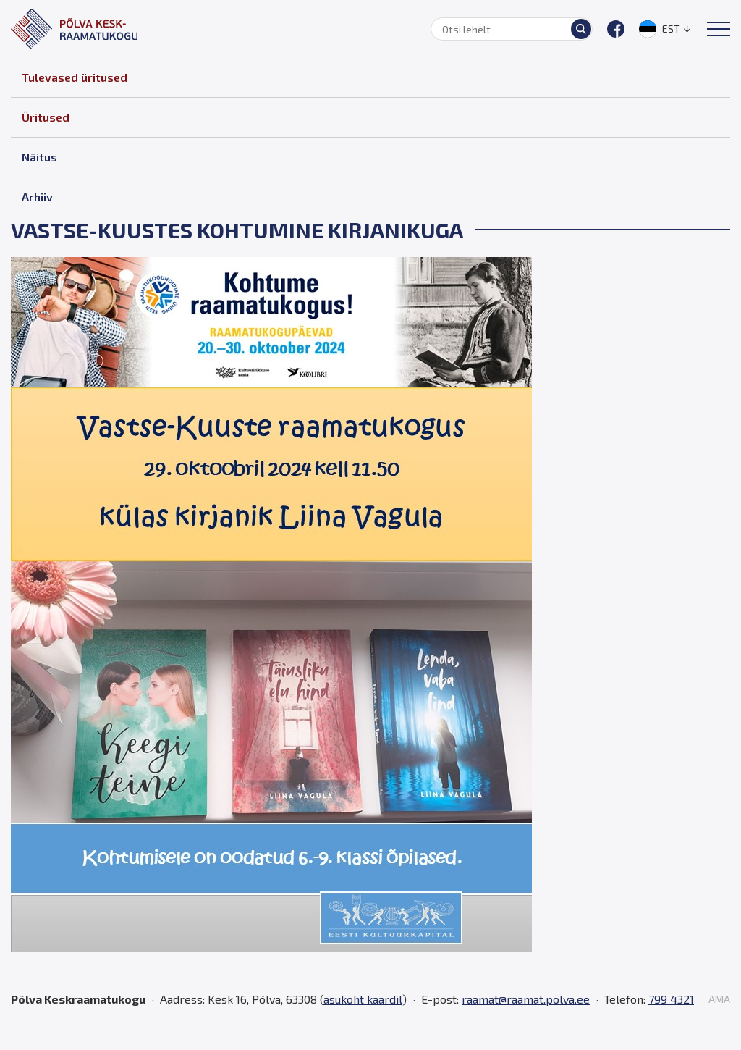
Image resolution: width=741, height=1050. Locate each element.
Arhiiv (37, 196)
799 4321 (671, 999)
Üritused (45, 117)
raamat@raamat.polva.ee (526, 999)
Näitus (39, 157)
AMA (719, 999)
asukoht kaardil (362, 999)
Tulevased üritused (74, 77)
